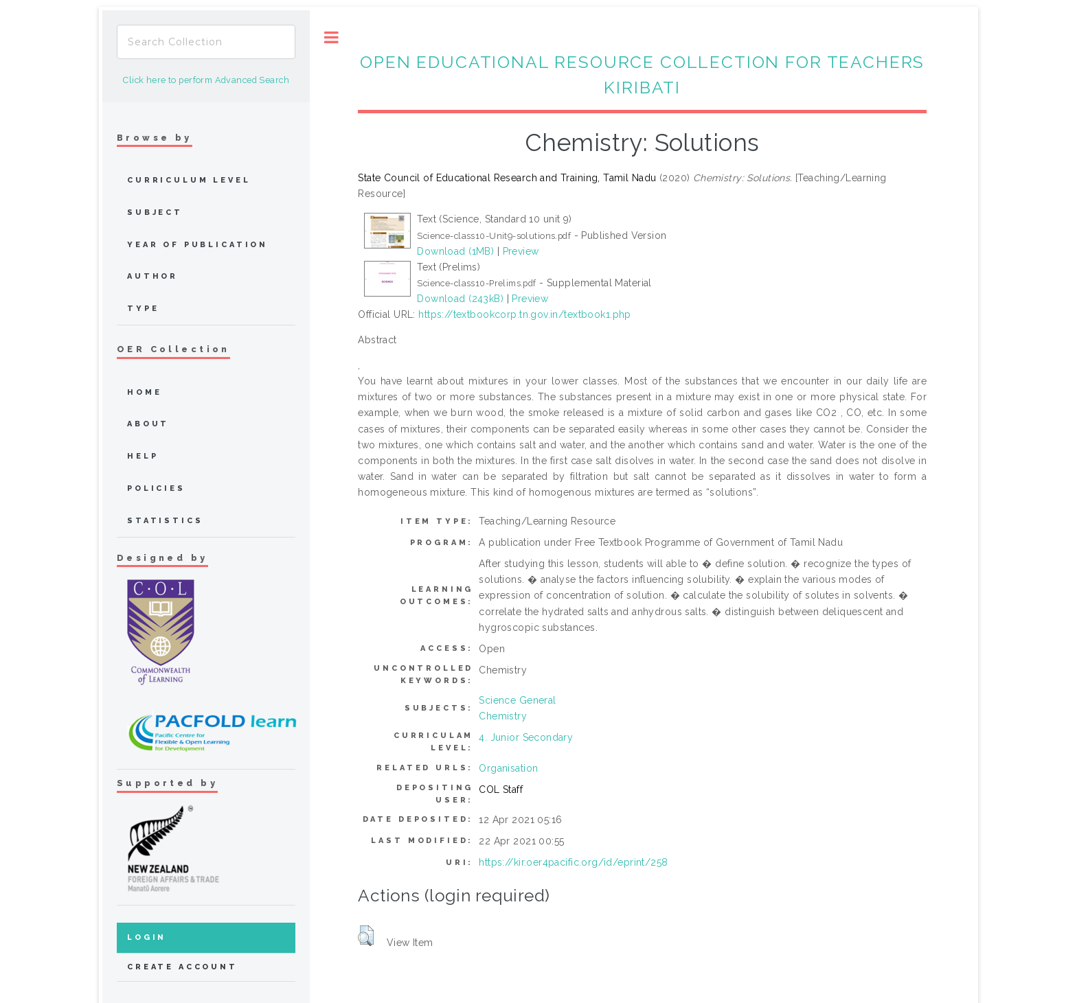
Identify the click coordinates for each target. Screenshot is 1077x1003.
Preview (521, 251)
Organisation (508, 768)
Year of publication (197, 244)
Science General (517, 700)
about (148, 423)
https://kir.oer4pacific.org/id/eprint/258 (573, 862)
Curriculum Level (189, 180)
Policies (156, 488)
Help (142, 456)
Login (146, 937)
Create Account (182, 966)
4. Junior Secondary (526, 737)
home (144, 392)
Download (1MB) (455, 251)
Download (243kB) (460, 298)
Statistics (165, 520)
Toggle (331, 37)
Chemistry (503, 716)
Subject (155, 212)
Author (152, 276)
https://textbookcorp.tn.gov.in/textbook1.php (524, 314)
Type (143, 308)
